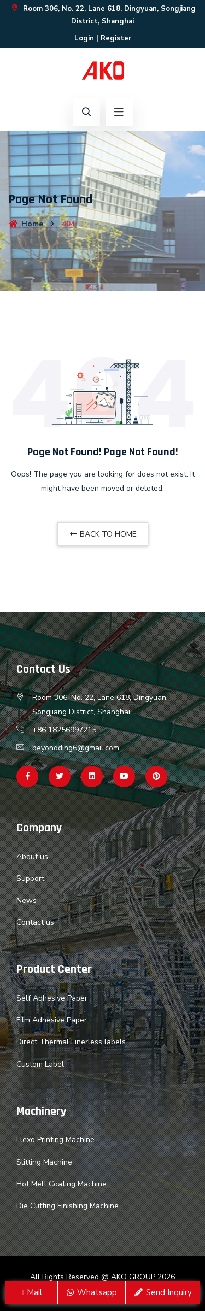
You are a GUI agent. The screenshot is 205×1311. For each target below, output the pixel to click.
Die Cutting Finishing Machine (67, 1206)
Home (25, 224)
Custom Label (40, 1064)
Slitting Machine (44, 1162)
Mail (31, 1292)
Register (116, 38)
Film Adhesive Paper (51, 1020)
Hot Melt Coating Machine (61, 1184)
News (26, 900)
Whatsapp (91, 1292)
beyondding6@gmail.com (75, 748)
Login (84, 38)
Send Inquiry (162, 1292)
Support (30, 878)
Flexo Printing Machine (55, 1139)
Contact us (35, 922)
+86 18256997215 (64, 730)
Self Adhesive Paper (51, 998)
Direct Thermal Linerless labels (71, 1042)
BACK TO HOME (103, 534)
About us (32, 856)
